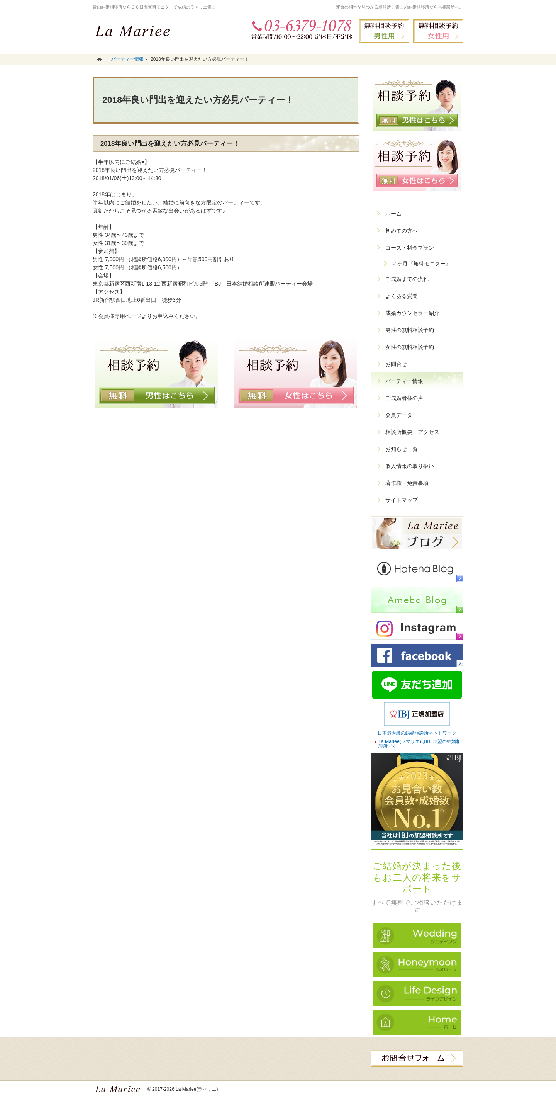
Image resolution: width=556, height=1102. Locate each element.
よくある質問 (401, 296)
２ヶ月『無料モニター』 (421, 263)
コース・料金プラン (409, 248)
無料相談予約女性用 (438, 31)
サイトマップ (401, 500)
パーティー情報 (404, 381)
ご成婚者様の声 (404, 398)
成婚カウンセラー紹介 (412, 313)
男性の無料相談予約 (409, 330)
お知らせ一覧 (401, 449)
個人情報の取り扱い (409, 466)
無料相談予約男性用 (384, 31)
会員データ (398, 415)
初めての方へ (401, 231)
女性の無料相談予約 (409, 347)
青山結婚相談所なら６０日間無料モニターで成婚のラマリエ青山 (154, 7)
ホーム (393, 214)
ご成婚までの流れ (407, 279)
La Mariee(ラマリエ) (197, 1089)
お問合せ (396, 364)
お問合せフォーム (417, 1058)
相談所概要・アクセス (412, 432)
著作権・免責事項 (407, 483)
